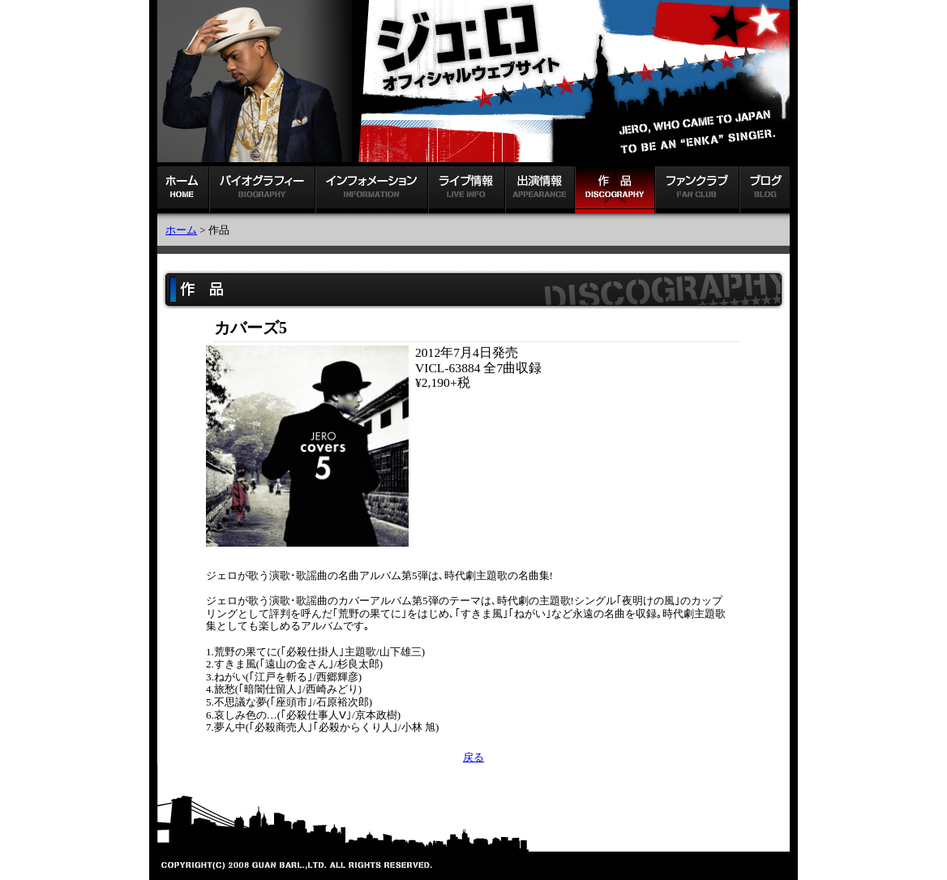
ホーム (181, 230)
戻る (473, 757)
